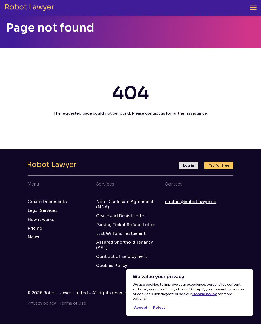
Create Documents (47, 201)
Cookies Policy (111, 265)
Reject (159, 308)
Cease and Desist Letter (121, 216)
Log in (188, 165)
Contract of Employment (121, 256)
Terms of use (73, 303)
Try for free (218, 165)
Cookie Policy (204, 294)
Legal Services (43, 210)
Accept (141, 308)
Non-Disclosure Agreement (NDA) (125, 204)
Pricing (35, 228)
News (33, 237)
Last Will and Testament (121, 233)
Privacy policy (42, 303)
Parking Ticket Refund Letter (125, 224)
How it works (41, 219)
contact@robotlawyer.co (190, 201)
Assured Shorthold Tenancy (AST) (124, 245)
